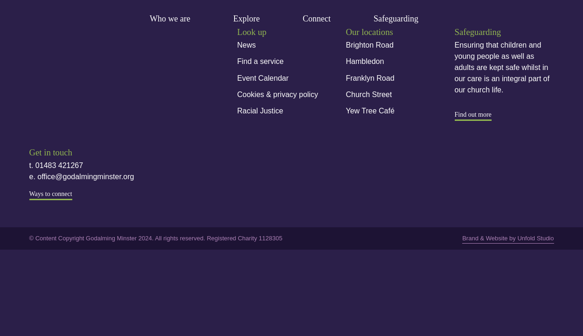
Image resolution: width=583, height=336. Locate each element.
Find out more (473, 114)
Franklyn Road (370, 78)
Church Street (369, 94)
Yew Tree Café (370, 111)
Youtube (96, 97)
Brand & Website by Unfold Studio (508, 238)
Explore (246, 18)
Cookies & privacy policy (277, 94)
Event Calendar (263, 78)
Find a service (260, 61)
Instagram (66, 97)
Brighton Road (370, 45)
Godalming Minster (61, 19)
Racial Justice (260, 111)
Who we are (170, 18)
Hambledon (365, 61)
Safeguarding (396, 18)
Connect (317, 18)
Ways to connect (50, 193)
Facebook (36, 97)
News (246, 45)
